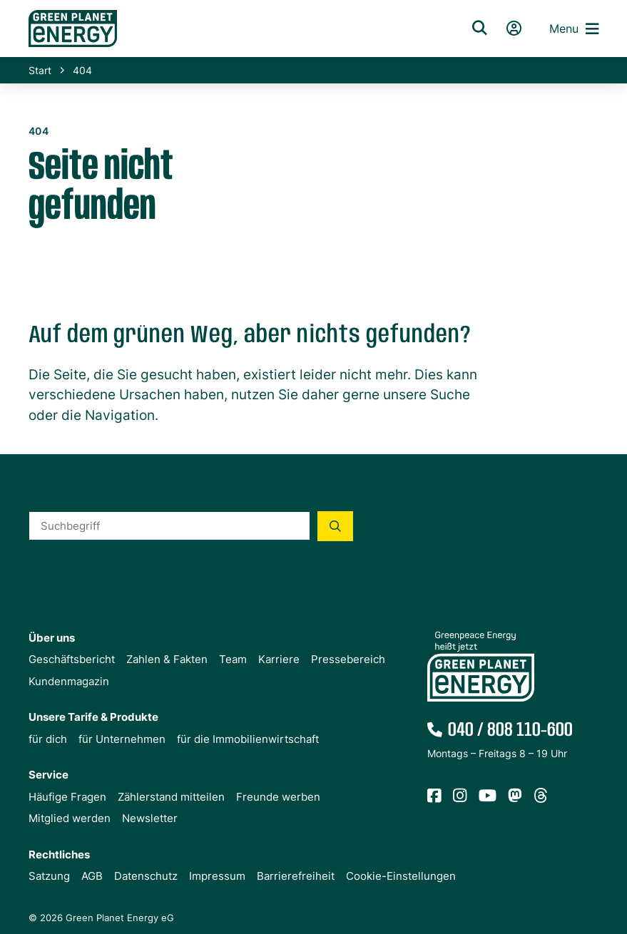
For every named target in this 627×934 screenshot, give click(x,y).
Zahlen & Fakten (167, 659)
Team (233, 659)
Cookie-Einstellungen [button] (401, 876)
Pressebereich (348, 659)
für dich (48, 739)
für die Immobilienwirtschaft (248, 739)
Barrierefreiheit (296, 876)
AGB (92, 876)
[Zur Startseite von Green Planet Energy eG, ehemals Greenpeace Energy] (231, 28)
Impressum (217, 876)
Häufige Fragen (67, 797)
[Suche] (479, 28)
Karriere (279, 659)
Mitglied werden (70, 818)
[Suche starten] (335, 526)
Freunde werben (278, 797)
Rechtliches (59, 854)
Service (48, 774)
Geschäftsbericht (72, 659)
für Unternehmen (121, 739)
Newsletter (150, 818)
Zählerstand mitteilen (171, 797)
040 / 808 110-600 (510, 730)
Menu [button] (573, 29)
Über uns (52, 638)
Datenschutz (146, 876)
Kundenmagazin (69, 681)
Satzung (49, 876)
